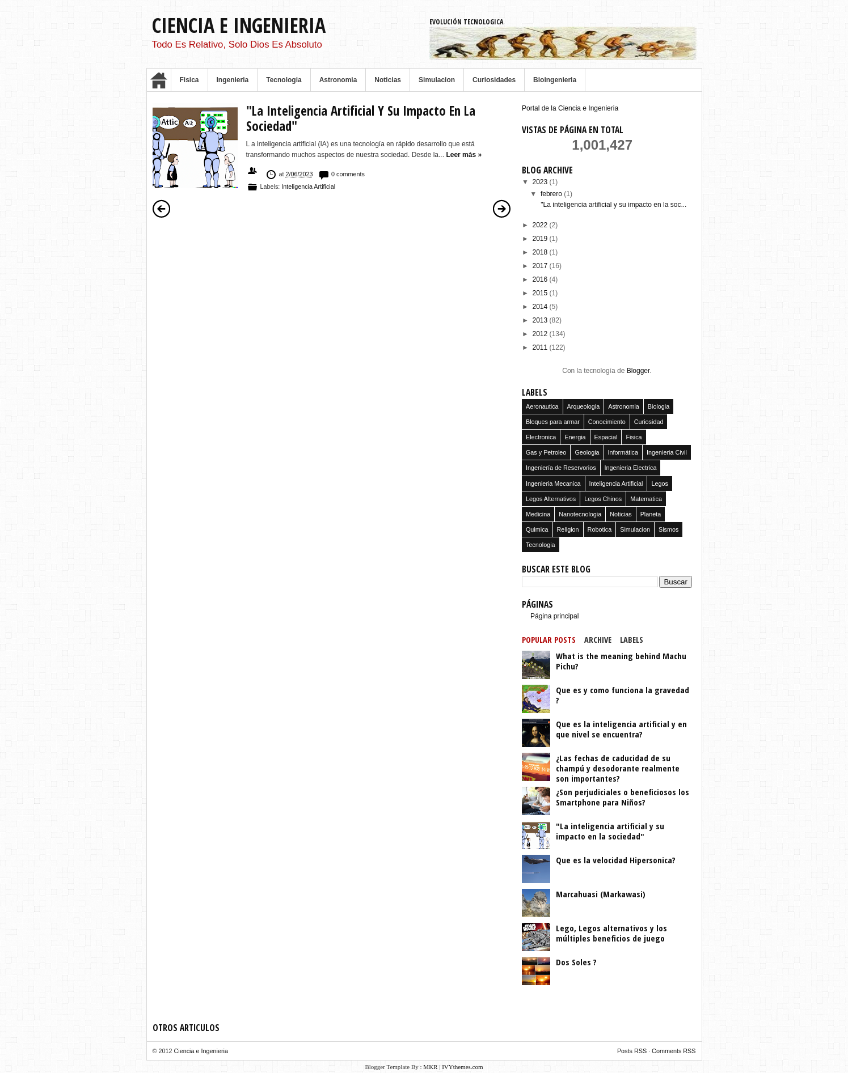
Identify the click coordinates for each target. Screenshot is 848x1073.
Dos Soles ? (576, 962)
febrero (552, 194)
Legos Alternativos (551, 498)
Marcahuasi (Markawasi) (601, 894)
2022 (541, 225)
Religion (568, 529)
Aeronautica (542, 406)
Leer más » (464, 155)
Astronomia (338, 80)
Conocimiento (607, 421)
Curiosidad (649, 421)
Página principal (554, 616)
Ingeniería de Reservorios (561, 467)
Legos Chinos (603, 498)
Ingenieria (233, 80)
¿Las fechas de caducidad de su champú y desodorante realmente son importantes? (618, 768)
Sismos (668, 529)
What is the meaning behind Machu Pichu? (621, 661)
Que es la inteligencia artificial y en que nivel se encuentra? (621, 729)
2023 (541, 182)
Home (159, 80)
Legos (659, 483)
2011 (541, 347)
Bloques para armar (553, 421)
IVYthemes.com (462, 1066)
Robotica (600, 529)
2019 (541, 239)
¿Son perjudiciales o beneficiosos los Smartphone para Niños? (622, 797)
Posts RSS (632, 1050)
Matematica (646, 498)
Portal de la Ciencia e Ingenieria (570, 108)
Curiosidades (494, 80)
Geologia (587, 452)
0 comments (348, 174)
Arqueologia (583, 406)
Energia (574, 437)
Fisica (189, 80)
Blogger (638, 371)
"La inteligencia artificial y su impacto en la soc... (613, 205)
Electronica (541, 437)
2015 (541, 293)
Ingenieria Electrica (631, 467)
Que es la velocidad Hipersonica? (616, 860)
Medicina (538, 514)
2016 (541, 279)
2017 (541, 266)
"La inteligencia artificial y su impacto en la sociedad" (360, 118)
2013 (541, 320)
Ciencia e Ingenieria (239, 25)
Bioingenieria (554, 80)
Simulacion (437, 80)
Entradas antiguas (502, 209)
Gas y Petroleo (546, 452)
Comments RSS (673, 1050)
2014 (541, 307)
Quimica (537, 529)
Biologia (658, 406)
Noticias (387, 80)
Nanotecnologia (580, 514)
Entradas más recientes (162, 209)
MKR (430, 1066)
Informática (623, 452)
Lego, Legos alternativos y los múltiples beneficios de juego (611, 933)
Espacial (606, 437)
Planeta (650, 514)
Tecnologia (283, 80)
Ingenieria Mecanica (553, 483)
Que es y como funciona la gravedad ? (622, 695)
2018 (541, 252)
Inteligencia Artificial (308, 186)
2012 (541, 334)
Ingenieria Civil (667, 452)
